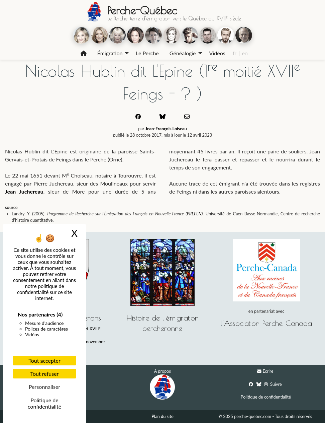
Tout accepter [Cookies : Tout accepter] (44, 360)
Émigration (110, 53)
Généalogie (183, 53)
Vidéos (217, 53)
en (245, 53)
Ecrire (267, 371)
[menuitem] (83, 53)
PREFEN (194, 213)
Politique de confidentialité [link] (44, 403)
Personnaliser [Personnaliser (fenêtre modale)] (44, 386)
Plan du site (162, 416)
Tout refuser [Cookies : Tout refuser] (44, 373)
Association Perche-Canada (268, 323)
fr (234, 53)
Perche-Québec (142, 10)
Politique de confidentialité (266, 397)
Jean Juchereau (24, 191)
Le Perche (147, 53)
